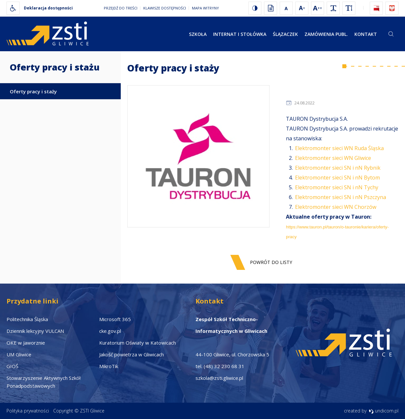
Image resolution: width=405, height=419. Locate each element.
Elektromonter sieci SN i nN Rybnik (338, 167)
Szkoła (198, 34)
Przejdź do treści (120, 8)
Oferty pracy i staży (33, 91)
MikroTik (108, 366)
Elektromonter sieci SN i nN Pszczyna (340, 197)
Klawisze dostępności (164, 8)
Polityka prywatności (28, 411)
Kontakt (365, 34)
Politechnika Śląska (27, 319)
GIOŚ (12, 366)
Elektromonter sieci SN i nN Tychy (336, 187)
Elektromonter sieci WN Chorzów (335, 206)
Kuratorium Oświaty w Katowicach (137, 342)
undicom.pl (383, 411)
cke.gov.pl (110, 331)
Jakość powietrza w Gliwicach (131, 354)
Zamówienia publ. (326, 34)
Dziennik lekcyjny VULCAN (35, 331)
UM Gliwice (19, 354)
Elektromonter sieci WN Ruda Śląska (339, 148)
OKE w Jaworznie (26, 342)
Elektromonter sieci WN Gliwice (333, 158)
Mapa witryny (205, 8)
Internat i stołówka (239, 34)
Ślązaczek (285, 34)
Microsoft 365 (115, 319)
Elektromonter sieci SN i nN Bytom (337, 177)
